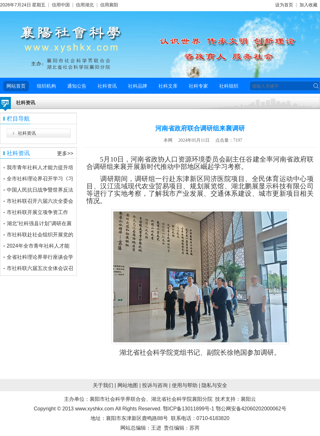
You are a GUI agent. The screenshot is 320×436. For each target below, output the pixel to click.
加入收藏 (308, 4)
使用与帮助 (184, 385)
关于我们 (103, 385)
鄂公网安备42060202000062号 (251, 408)
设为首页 (284, 4)
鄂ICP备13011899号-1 (188, 408)
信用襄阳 (109, 4)
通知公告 (76, 86)
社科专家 (198, 86)
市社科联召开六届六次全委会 (40, 201)
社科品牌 (137, 86)
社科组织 (228, 86)
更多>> (65, 153)
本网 (168, 140)
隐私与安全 (214, 385)
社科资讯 (107, 86)
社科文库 (168, 86)
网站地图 (127, 385)
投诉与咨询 (155, 385)
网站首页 (16, 86)
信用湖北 (85, 4)
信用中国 (61, 4)
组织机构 (46, 86)
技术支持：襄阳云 (235, 399)
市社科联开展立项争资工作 (37, 212)
